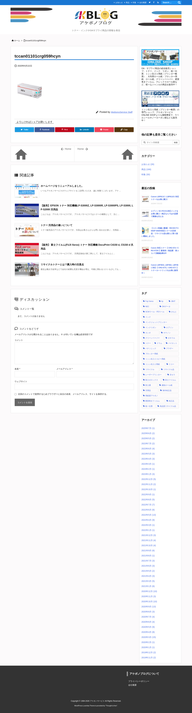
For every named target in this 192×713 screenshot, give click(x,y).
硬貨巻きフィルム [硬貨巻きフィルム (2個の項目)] (152, 401)
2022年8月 (148, 499)
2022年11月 (148, 484)
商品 (127, 2)
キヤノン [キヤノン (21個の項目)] (167, 333)
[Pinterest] (64, 129)
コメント (19, 340)
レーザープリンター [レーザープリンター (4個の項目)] (153, 375)
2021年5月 (148, 571)
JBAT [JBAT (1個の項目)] (173, 301)
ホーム (17, 40)
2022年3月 (148, 525)
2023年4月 (148, 459)
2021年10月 (148, 545)
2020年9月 (148, 606)
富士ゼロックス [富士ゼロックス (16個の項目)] (151, 380)
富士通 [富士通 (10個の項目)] (148, 385)
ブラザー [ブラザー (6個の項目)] (169, 348)
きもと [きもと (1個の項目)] (174, 312)
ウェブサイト (21, 381)
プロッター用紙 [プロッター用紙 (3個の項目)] (151, 354)
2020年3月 (148, 637)
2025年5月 (148, 438)
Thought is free (111, 706)
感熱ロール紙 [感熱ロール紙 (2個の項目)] (167, 385)
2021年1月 (148, 586)
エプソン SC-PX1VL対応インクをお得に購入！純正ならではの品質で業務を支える (164, 213)
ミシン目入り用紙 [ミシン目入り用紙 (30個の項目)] (152, 364)
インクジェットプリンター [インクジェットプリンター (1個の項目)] (156, 322)
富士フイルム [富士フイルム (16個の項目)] (170, 380)
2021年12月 (148, 535)
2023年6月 (148, 448)
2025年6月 (148, 433)
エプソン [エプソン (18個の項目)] (169, 327)
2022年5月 (148, 515)
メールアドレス (64, 369)
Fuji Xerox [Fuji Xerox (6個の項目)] (149, 301)
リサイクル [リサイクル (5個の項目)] (149, 369)
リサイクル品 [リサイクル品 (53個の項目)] (168, 369)
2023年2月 (148, 469)
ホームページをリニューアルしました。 (62, 186)
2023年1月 (148, 474)
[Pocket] (104, 129)
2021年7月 (148, 561)
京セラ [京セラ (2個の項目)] (172, 375)
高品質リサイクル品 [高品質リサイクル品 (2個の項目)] (168, 406)
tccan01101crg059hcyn (36, 40)
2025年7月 (148, 428)
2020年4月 (148, 632)
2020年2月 (148, 642)
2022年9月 (148, 494)
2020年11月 (148, 596)
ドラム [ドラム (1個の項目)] (159, 343)
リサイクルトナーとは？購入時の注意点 (62, 264)
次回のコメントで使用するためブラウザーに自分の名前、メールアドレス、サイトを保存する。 (63, 394)
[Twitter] (24, 129)
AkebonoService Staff (121, 112)
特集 (134, 2)
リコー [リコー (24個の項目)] (171, 364)
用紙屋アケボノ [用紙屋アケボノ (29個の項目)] (151, 396)
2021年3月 (148, 581)
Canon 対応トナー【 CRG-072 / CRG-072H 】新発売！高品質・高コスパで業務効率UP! (165, 250)
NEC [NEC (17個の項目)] (147, 306)
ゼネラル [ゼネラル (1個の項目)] (171, 338)
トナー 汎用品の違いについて (56, 225)
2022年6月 (148, 510)
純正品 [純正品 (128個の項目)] (171, 401)
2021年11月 (148, 540)
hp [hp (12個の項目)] (162, 301)
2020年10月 (149, 601)
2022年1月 (148, 530)
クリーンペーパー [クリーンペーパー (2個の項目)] (152, 338)
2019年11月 (148, 657)
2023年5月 (148, 454)
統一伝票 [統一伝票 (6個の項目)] (149, 406)
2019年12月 (148, 652)
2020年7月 (148, 617)
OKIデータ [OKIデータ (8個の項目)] (166, 306)
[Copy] (124, 129)
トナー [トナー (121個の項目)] (148, 343)
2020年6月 (148, 622)
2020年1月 (148, 647)
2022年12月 (148, 479)
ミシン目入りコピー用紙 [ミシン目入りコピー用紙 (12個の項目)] (155, 359)
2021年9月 (148, 550)
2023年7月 (148, 443)
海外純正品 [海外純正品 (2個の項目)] (166, 390)
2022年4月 (148, 520)
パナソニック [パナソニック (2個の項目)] (150, 348)
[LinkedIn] (84, 129)
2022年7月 (148, 504)
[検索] (179, 2)
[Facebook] (44, 129)
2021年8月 (148, 555)
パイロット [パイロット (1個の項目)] (172, 343)
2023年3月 (148, 464)
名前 (17, 369)
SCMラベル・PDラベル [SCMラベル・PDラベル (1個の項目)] (154, 312)
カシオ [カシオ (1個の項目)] (148, 333)
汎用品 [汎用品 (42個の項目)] (148, 390)
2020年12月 (149, 591)
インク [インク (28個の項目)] (148, 317)
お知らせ (119, 2)
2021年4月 (148, 576)
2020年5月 (148, 627)
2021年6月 (148, 566)
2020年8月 (148, 611)
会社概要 (143, 2)
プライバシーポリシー (138, 681)
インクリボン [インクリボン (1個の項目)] (150, 327)
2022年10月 (148, 489)
